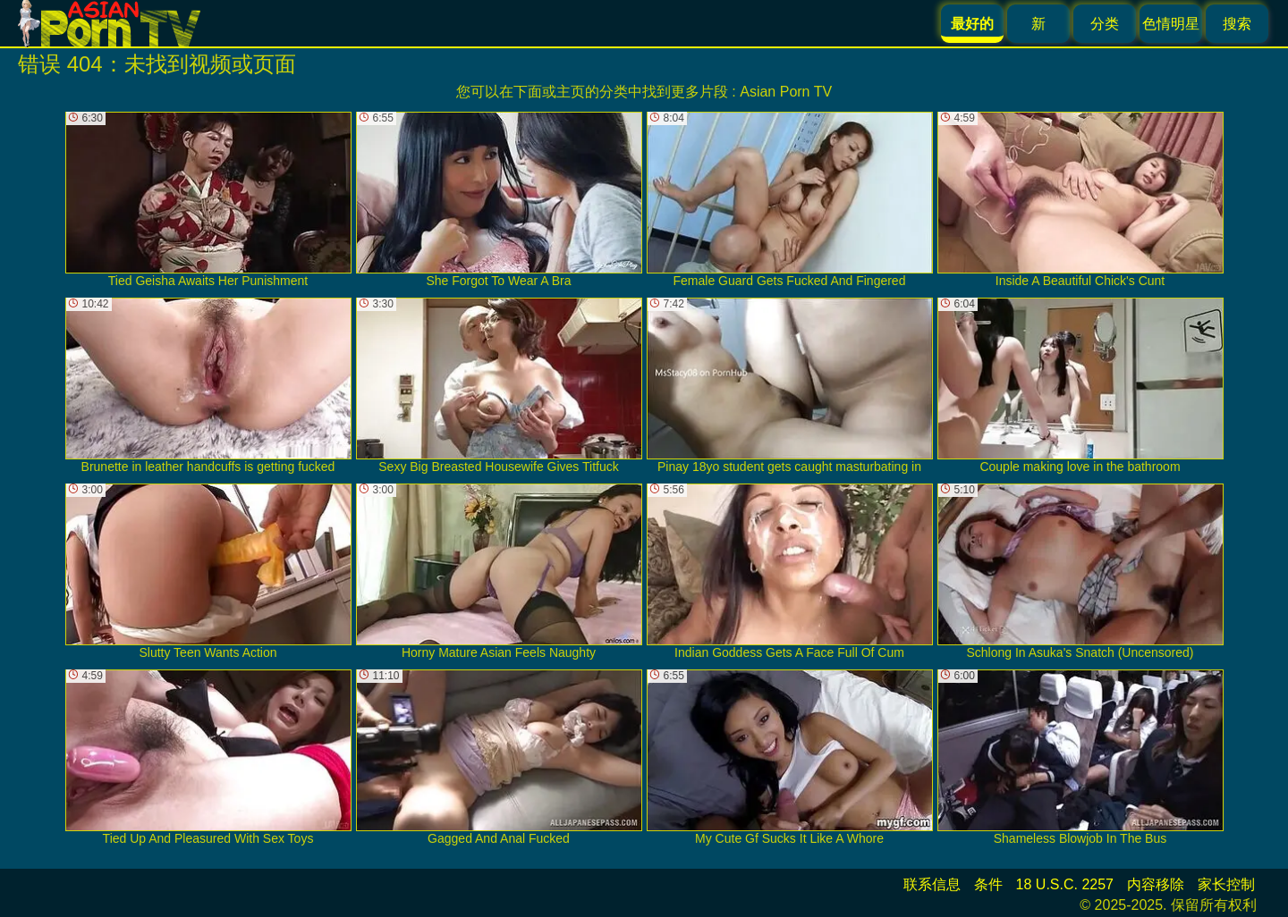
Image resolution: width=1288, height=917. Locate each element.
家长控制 (1226, 884)
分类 (1104, 23)
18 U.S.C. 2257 (1065, 884)
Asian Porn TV (786, 91)
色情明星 (1170, 23)
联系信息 (932, 884)
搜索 (1237, 23)
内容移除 (1155, 884)
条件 (988, 884)
